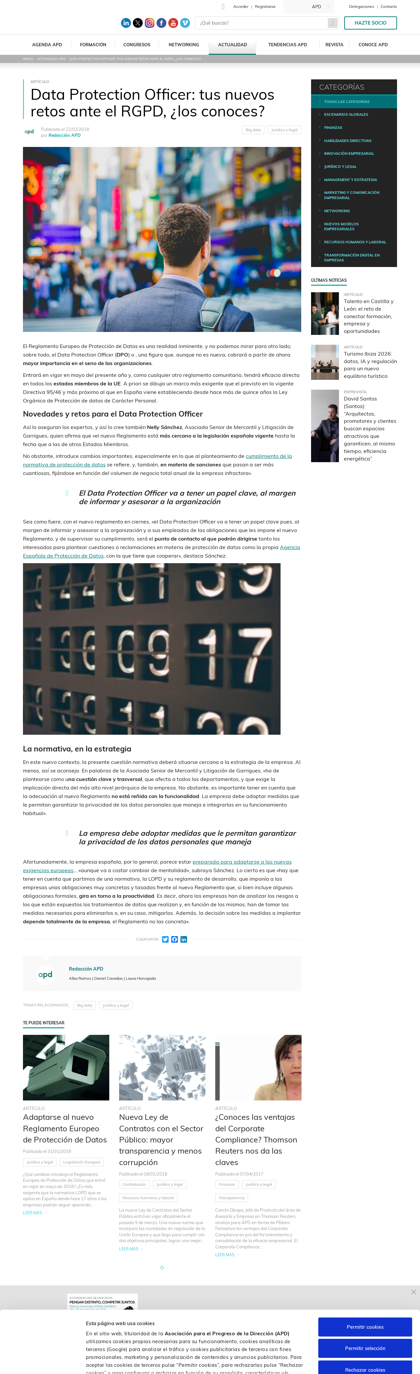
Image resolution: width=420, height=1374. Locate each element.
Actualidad (232, 44)
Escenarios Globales (346, 114)
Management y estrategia (350, 179)
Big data (253, 129)
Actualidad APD (51, 59)
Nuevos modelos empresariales (341, 227)
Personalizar (348, 1361)
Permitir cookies (365, 1274)
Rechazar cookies (365, 1317)
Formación (93, 44)
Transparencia (231, 1197)
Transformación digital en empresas (352, 258)
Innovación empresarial (349, 153)
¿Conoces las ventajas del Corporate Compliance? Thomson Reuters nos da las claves (256, 1139)
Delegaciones (361, 6)
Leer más (32, 1212)
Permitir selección (365, 1295)
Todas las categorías (346, 101)
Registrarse (265, 6)
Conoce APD (373, 44)
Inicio (28, 59)
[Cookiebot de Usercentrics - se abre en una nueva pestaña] (42, 1361)
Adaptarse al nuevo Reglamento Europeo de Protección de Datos (65, 1128)
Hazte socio (371, 23)
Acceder (240, 6)
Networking (184, 44)
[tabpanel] (66, 1146)
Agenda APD (47, 44)
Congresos (136, 44)
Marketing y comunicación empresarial (351, 195)
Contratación (134, 1184)
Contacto (389, 6)
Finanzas (227, 1184)
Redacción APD (65, 135)
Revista (335, 44)
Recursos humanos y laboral (148, 1197)
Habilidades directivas (347, 140)
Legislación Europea (81, 1161)
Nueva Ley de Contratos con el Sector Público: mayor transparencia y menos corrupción (161, 1139)
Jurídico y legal (284, 129)
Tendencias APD (287, 44)
